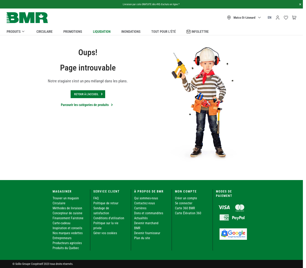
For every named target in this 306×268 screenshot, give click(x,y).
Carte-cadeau (61, 223)
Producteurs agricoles (67, 243)
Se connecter (183, 203)
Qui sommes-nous (146, 198)
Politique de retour (105, 203)
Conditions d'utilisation (108, 218)
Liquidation (102, 32)
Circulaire (44, 32)
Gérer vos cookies (105, 233)
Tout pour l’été (163, 32)
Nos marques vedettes (68, 233)
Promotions (72, 32)
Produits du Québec (66, 248)
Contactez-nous (144, 203)
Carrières (140, 208)
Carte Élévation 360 (188, 213)
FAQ (96, 198)
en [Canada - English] (269, 17)
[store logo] (27, 17)
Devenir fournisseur (147, 233)
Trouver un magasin (66, 198)
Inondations (131, 32)
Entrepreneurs (62, 238)
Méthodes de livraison (67, 208)
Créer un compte (186, 198)
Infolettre (198, 31)
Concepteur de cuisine (67, 213)
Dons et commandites (148, 213)
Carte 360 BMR (185, 208)
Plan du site (142, 238)
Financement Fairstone (68, 218)
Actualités (141, 218)
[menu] (151, 31)
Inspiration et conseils (67, 228)
